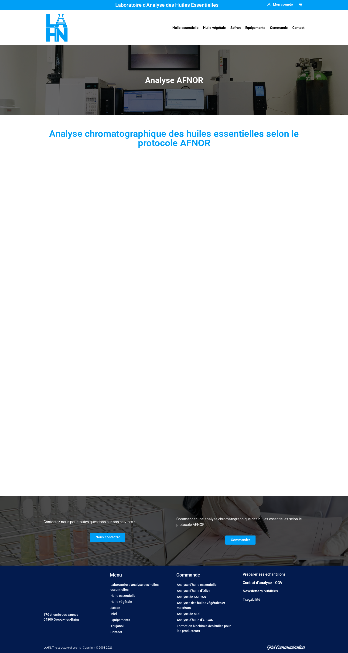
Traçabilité (251, 599)
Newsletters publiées (260, 591)
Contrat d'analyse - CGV (262, 582)
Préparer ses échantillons (264, 574)
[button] (185, 28)
